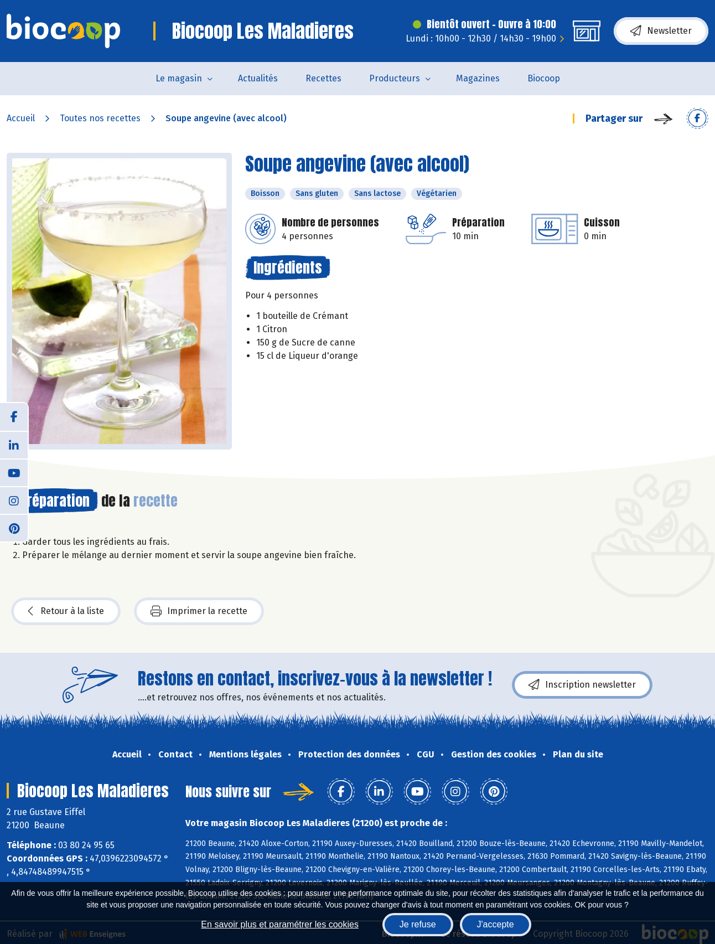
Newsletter (661, 31)
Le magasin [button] (179, 78)
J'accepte (495, 924)
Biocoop (543, 78)
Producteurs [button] (394, 78)
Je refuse (418, 924)
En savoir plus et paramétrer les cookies (280, 924)
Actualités (258, 78)
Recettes (323, 78)
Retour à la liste (66, 611)
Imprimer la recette (199, 611)
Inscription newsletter (582, 684)
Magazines (478, 78)
